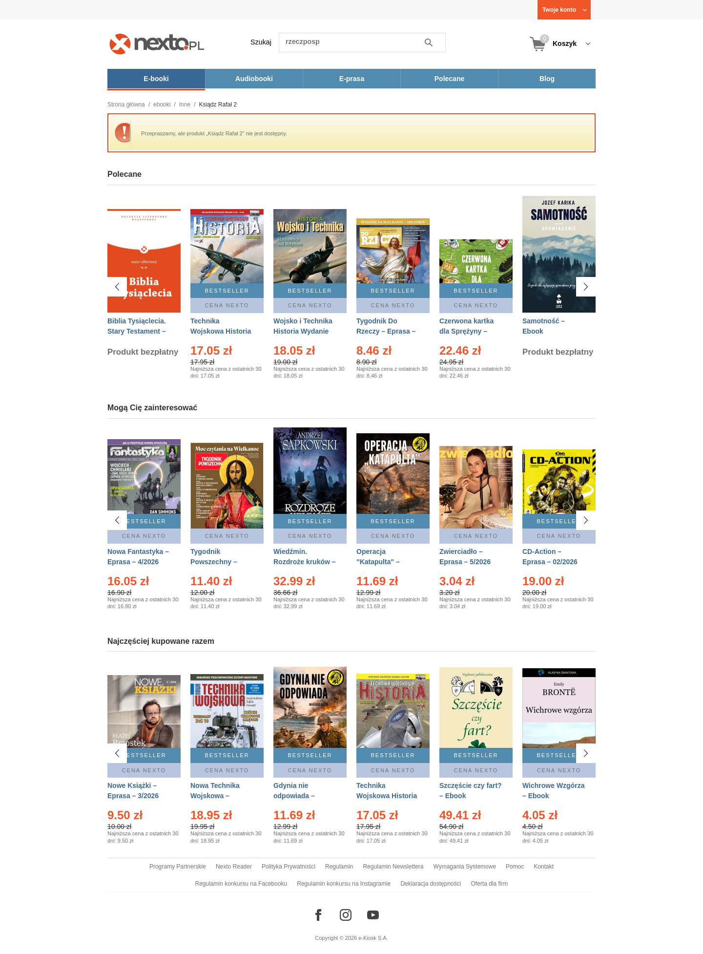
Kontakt (544, 866)
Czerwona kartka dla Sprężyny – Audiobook (466, 331)
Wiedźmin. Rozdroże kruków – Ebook (304, 562)
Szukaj (260, 42)
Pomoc (515, 866)
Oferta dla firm (489, 883)
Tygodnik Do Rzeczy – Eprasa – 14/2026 (385, 331)
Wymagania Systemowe (464, 866)
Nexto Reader (234, 866)
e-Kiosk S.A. (373, 938)
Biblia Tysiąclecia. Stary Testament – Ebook (136, 331)
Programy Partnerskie (177, 866)
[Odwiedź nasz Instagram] (345, 915)
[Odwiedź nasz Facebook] (318, 915)
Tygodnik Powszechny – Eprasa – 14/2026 (218, 562)
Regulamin (339, 866)
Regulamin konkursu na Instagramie (344, 883)
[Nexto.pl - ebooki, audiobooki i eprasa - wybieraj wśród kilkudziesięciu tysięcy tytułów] (157, 43)
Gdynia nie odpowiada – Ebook (294, 796)
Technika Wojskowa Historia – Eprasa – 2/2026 (220, 331)
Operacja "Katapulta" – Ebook (378, 562)
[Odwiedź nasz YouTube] (373, 915)
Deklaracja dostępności (430, 883)
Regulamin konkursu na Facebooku (241, 883)
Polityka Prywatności (288, 866)
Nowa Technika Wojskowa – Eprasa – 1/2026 (216, 796)
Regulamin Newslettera (393, 866)
